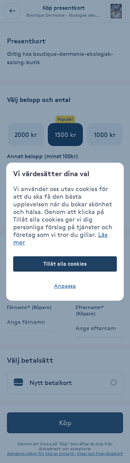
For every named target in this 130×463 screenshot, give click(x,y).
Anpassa (65, 286)
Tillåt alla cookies (65, 263)
